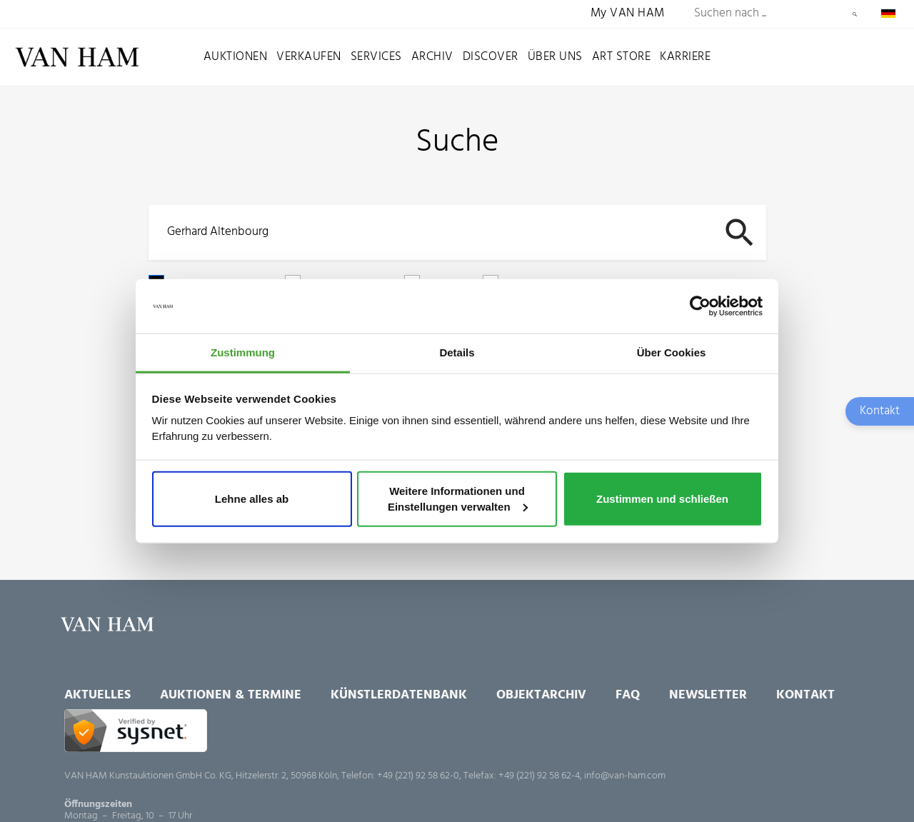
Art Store (621, 56)
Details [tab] (456, 352)
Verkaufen (308, 56)
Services (376, 56)
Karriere (685, 56)
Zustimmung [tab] (243, 352)
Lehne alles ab (251, 499)
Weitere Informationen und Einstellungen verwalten (458, 499)
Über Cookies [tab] (671, 352)
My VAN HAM (628, 14)
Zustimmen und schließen (662, 499)
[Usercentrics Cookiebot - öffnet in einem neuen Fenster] (700, 306)
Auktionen (236, 56)
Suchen (854, 14)
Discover (490, 56)
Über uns (555, 56)
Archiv (432, 56)
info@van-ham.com (625, 776)
